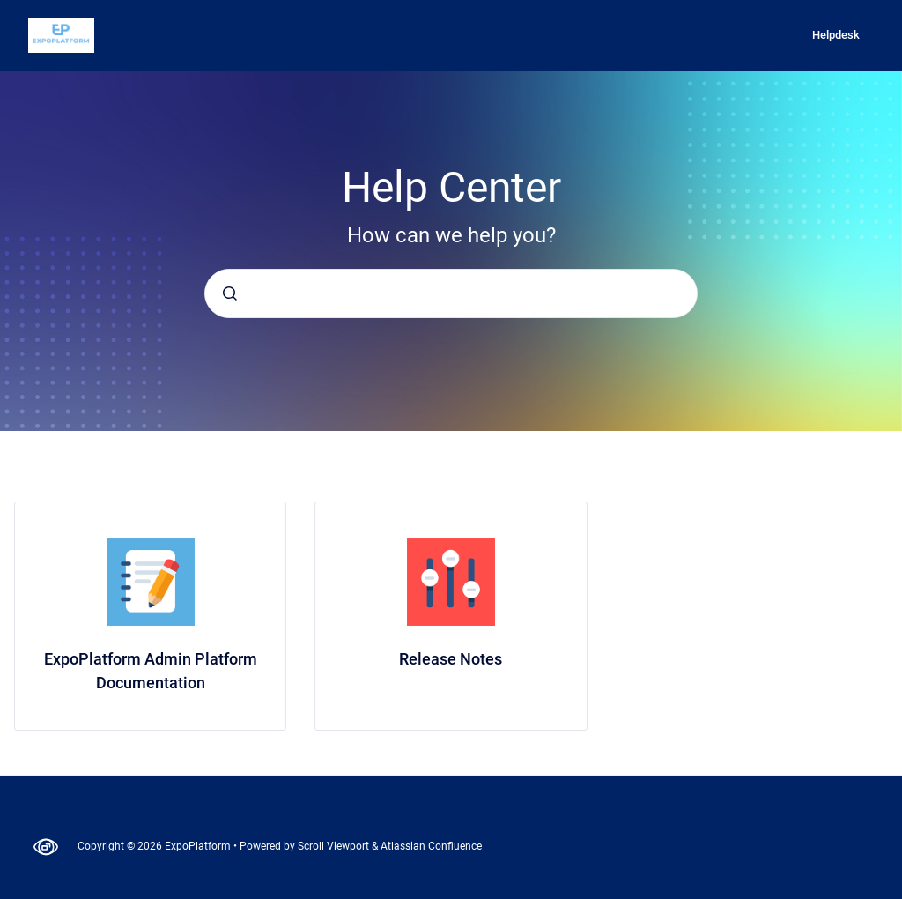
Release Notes (450, 659)
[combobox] (451, 293)
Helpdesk (836, 34)
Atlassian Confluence (431, 846)
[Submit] (230, 293)
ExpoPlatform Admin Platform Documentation (150, 671)
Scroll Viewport (335, 846)
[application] (897, 894)
